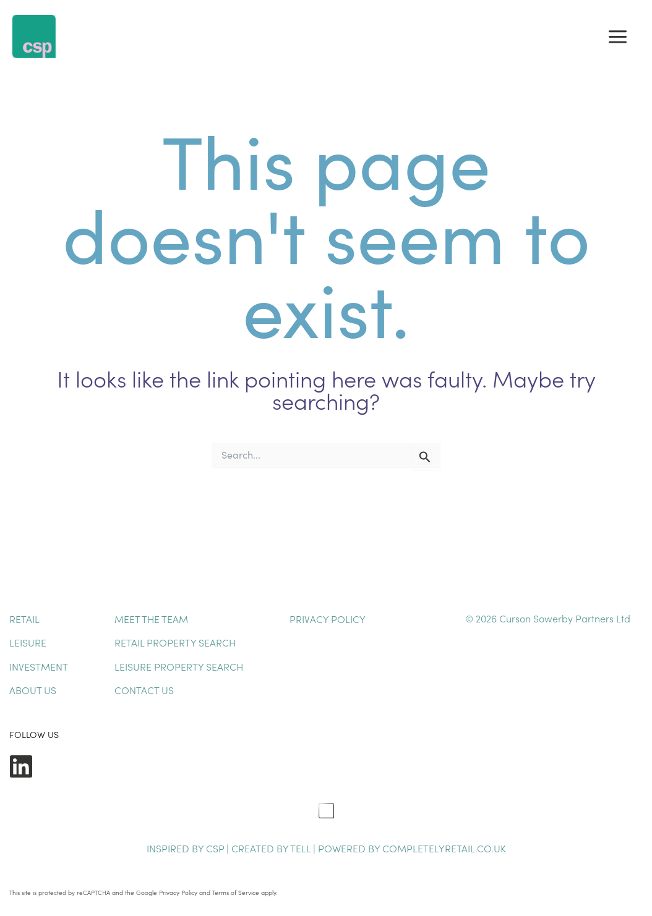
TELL (301, 848)
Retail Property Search (175, 642)
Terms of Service (235, 892)
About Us (32, 690)
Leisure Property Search (178, 666)
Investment (38, 666)
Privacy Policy (328, 619)
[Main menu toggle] (618, 36)
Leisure (27, 642)
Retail (24, 619)
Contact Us (144, 690)
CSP (215, 848)
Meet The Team (151, 619)
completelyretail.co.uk (444, 848)
